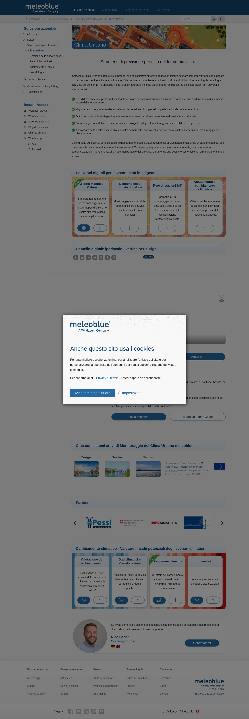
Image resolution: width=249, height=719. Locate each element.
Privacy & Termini (107, 378)
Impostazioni (129, 393)
